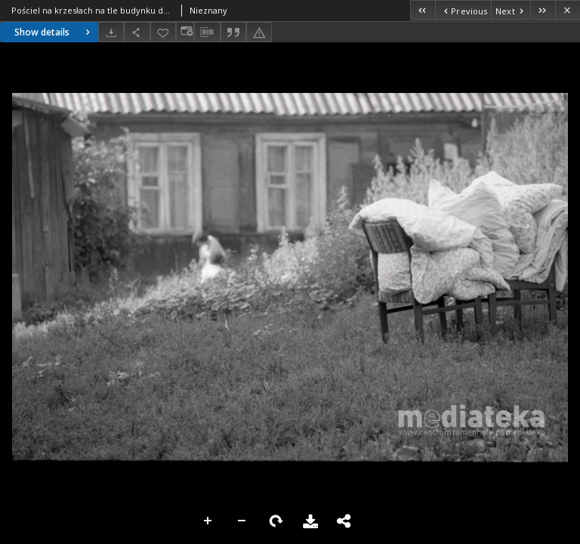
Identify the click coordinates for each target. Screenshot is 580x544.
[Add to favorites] (163, 32)
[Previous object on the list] (463, 10)
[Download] (111, 32)
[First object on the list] (422, 10)
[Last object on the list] (542, 10)
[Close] (567, 10)
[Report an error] (259, 32)
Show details (54, 32)
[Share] (137, 32)
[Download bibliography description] (207, 32)
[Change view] (185, 32)
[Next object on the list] (510, 10)
